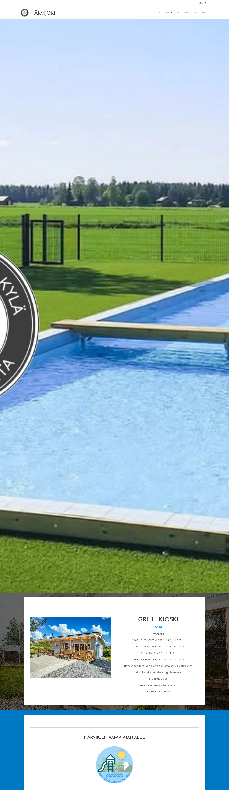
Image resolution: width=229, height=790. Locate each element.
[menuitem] (177, 13)
